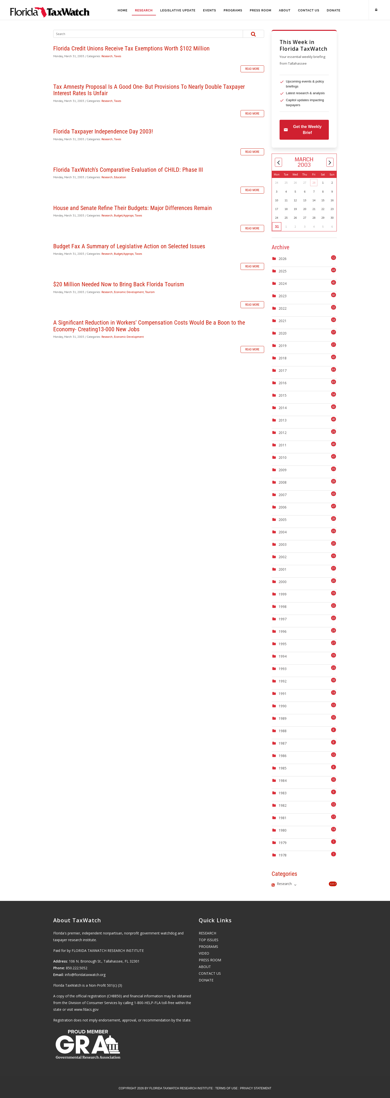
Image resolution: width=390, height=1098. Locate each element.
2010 (283, 457)
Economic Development (129, 292)
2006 (283, 507)
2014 (283, 407)
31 (276, 226)
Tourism (150, 292)
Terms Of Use (226, 1088)
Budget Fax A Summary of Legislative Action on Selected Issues (129, 246)
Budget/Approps (124, 215)
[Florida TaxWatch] (49, 10)
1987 (283, 743)
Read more (252, 69)
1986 (283, 755)
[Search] (143, 34)
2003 (283, 544)
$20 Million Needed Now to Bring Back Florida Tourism (118, 284)
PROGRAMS (208, 946)
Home (121, 10)
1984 (283, 780)
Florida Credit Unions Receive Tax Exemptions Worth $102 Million (131, 48)
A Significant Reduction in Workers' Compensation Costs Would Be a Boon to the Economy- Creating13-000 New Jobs (149, 326)
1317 (333, 884)
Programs (233, 10)
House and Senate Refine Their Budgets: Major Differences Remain (132, 208)
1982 (283, 805)
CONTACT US (210, 973)
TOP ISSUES (208, 939)
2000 (283, 581)
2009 (283, 469)
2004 (283, 532)
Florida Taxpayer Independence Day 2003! (103, 131)
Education (120, 177)
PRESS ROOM (210, 960)
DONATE (206, 980)
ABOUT (205, 966)
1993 (283, 668)
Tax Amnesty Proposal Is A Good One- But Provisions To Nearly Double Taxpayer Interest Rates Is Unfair (149, 90)
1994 (283, 656)
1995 (283, 643)
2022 (283, 308)
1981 (283, 817)
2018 (283, 358)
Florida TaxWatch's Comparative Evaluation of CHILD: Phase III (128, 169)
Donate (335, 10)
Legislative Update (177, 10)
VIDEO (204, 953)
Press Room (261, 10)
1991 (283, 693)
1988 (283, 730)
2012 (283, 432)
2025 (283, 271)
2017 (283, 370)
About (286, 10)
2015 (283, 395)
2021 (283, 320)
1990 (283, 706)
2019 (283, 345)
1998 (283, 606)
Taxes (117, 56)
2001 (283, 569)
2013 (283, 420)
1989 (283, 718)
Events (209, 10)
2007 (283, 494)
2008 (283, 482)
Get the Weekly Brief (303, 130)
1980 (283, 830)
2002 (283, 556)
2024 (283, 283)
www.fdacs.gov (86, 1009)
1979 (283, 842)
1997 (283, 619)
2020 (283, 333)
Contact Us (310, 10)
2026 (283, 258)
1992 (283, 681)
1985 (283, 768)
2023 (283, 296)
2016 (283, 382)
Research (142, 10)
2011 (283, 445)
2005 (283, 519)
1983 (283, 793)
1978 (283, 855)
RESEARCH (207, 933)
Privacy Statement (255, 1088)
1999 (283, 594)
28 (313, 182)
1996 (283, 631)
